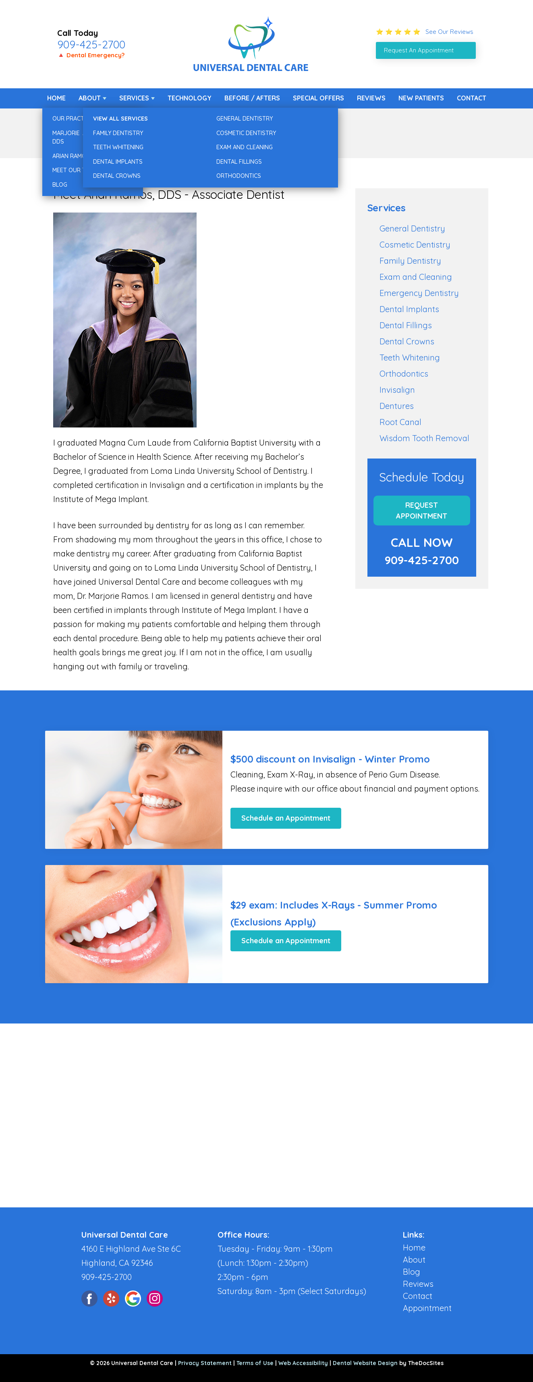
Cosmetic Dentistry (415, 245)
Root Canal (400, 422)
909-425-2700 (91, 44)
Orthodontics (404, 374)
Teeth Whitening (410, 357)
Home (56, 98)
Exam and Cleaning (416, 277)
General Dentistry (412, 228)
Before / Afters (252, 98)
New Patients (421, 98)
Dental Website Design (365, 1363)
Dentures (397, 406)
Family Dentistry (410, 261)
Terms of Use (255, 1363)
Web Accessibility (303, 1363)
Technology (190, 98)
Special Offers (318, 98)
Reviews (371, 98)
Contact (471, 98)
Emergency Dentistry (419, 293)
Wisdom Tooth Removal (424, 438)
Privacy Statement (205, 1363)
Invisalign (397, 390)
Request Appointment (421, 510)
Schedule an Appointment (285, 818)
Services (134, 98)
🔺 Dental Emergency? (90, 55)
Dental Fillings (406, 325)
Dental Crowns (407, 341)
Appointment (427, 1308)
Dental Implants (409, 309)
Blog (411, 1272)
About (90, 98)
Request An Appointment (419, 50)
